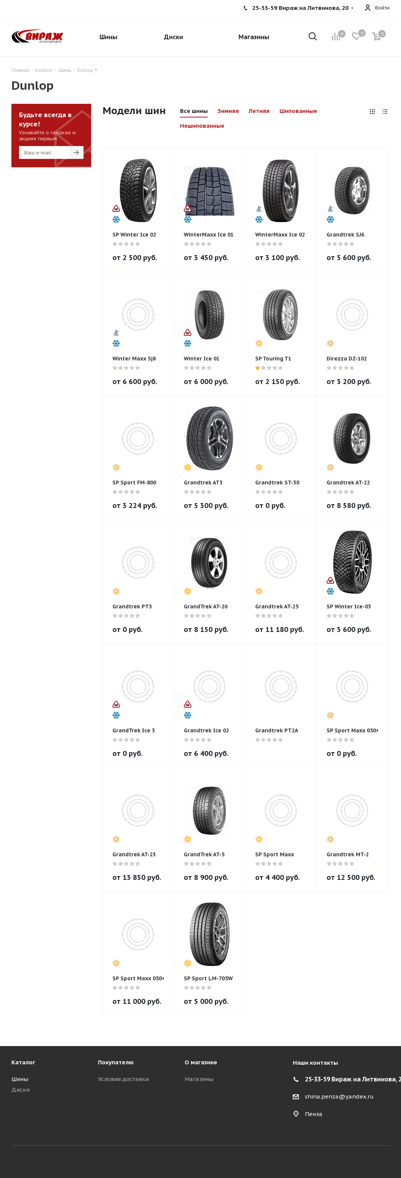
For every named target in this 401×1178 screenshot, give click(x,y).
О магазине (201, 1062)
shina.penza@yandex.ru (339, 1096)
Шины (19, 1079)
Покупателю (116, 1062)
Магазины (199, 1079)
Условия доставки (123, 1079)
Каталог (23, 1062)
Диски (20, 1089)
